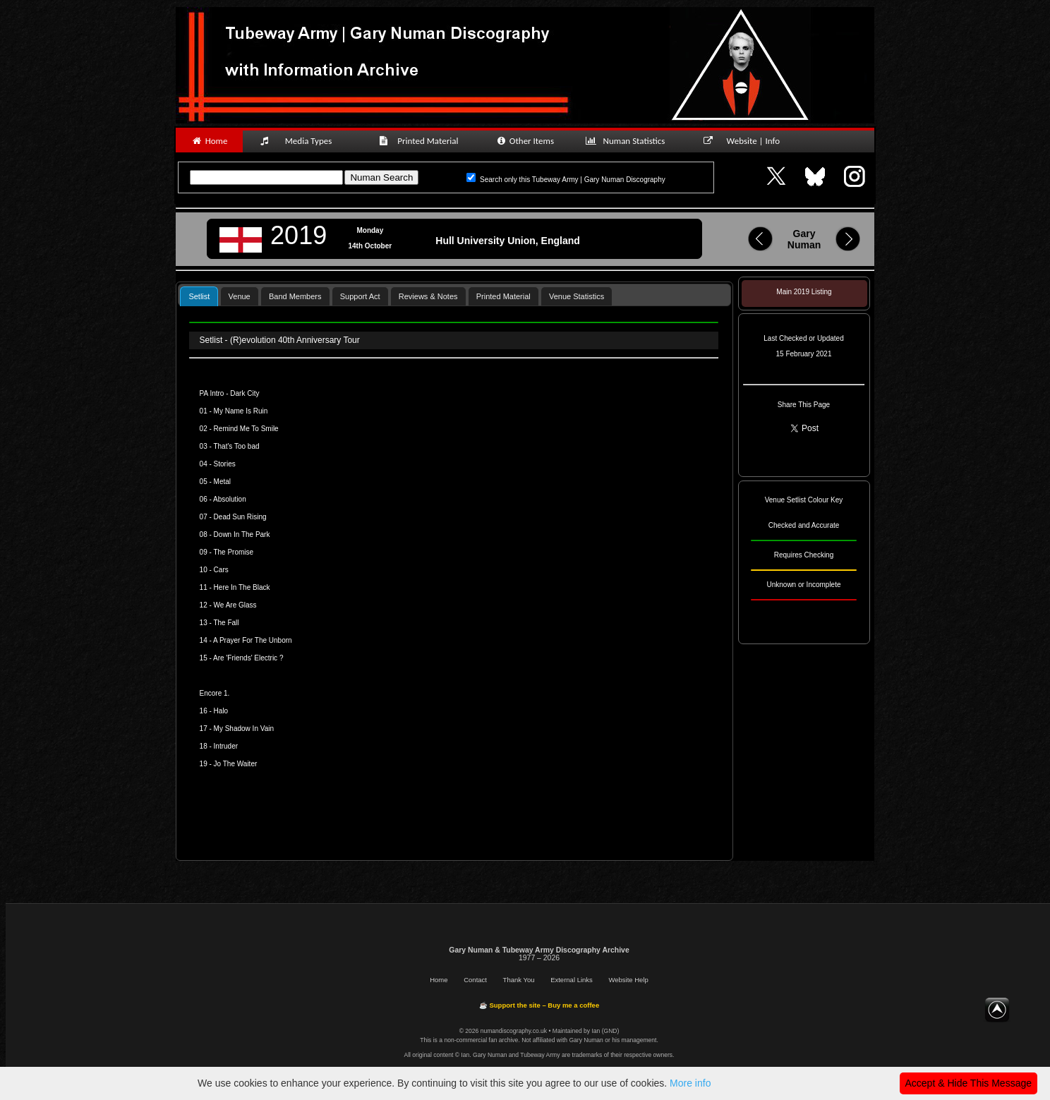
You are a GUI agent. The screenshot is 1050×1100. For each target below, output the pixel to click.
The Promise (233, 552)
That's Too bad (236, 446)
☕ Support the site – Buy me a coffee (539, 1005)
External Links (571, 980)
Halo (221, 711)
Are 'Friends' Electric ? (248, 658)
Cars (221, 570)
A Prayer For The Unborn (252, 640)
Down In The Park (242, 534)
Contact (475, 980)
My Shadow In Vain (244, 728)
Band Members (295, 296)
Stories (225, 464)
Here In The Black (242, 587)
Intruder (226, 746)
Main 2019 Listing (803, 292)
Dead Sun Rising (240, 517)
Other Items (524, 140)
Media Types (302, 140)
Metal (222, 481)
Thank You (519, 980)
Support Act (360, 296)
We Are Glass (235, 605)
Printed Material (421, 140)
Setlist (199, 296)
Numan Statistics (628, 140)
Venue (240, 296)
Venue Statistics (576, 296)
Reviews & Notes (428, 296)
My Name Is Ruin (241, 411)
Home (209, 140)
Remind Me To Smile (246, 429)
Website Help (628, 980)
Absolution (229, 499)
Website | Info (746, 140)
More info (690, 1083)
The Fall (226, 623)
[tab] (199, 296)
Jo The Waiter (236, 764)
